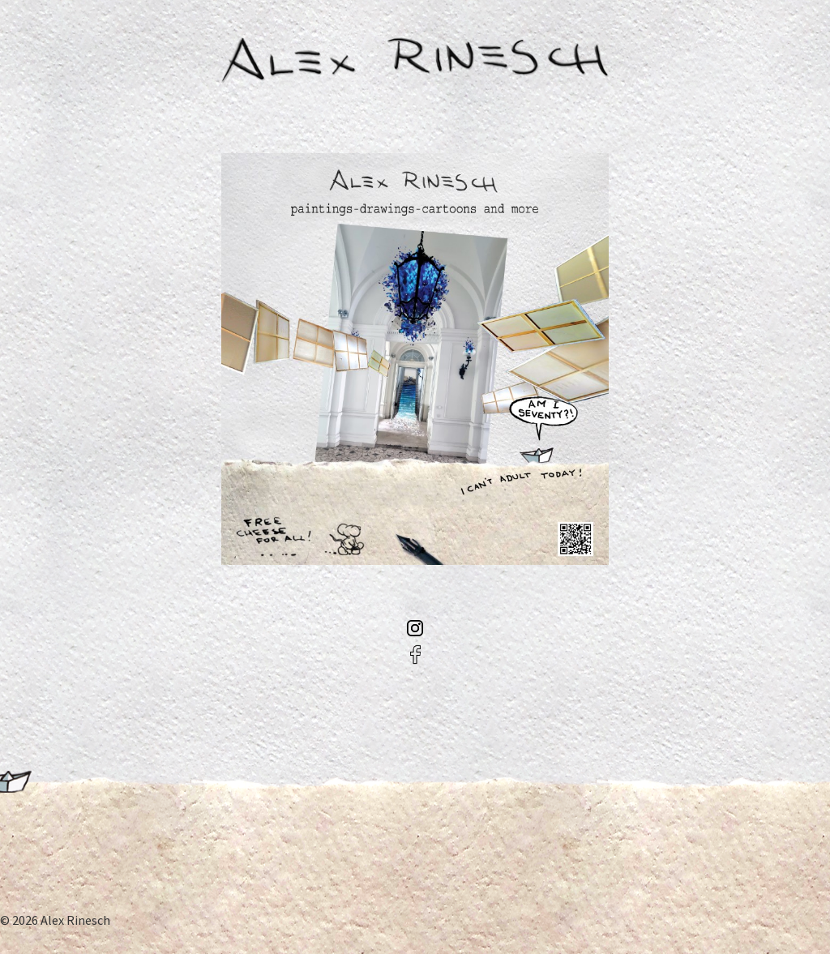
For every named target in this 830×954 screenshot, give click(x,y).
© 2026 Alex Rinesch (55, 920)
